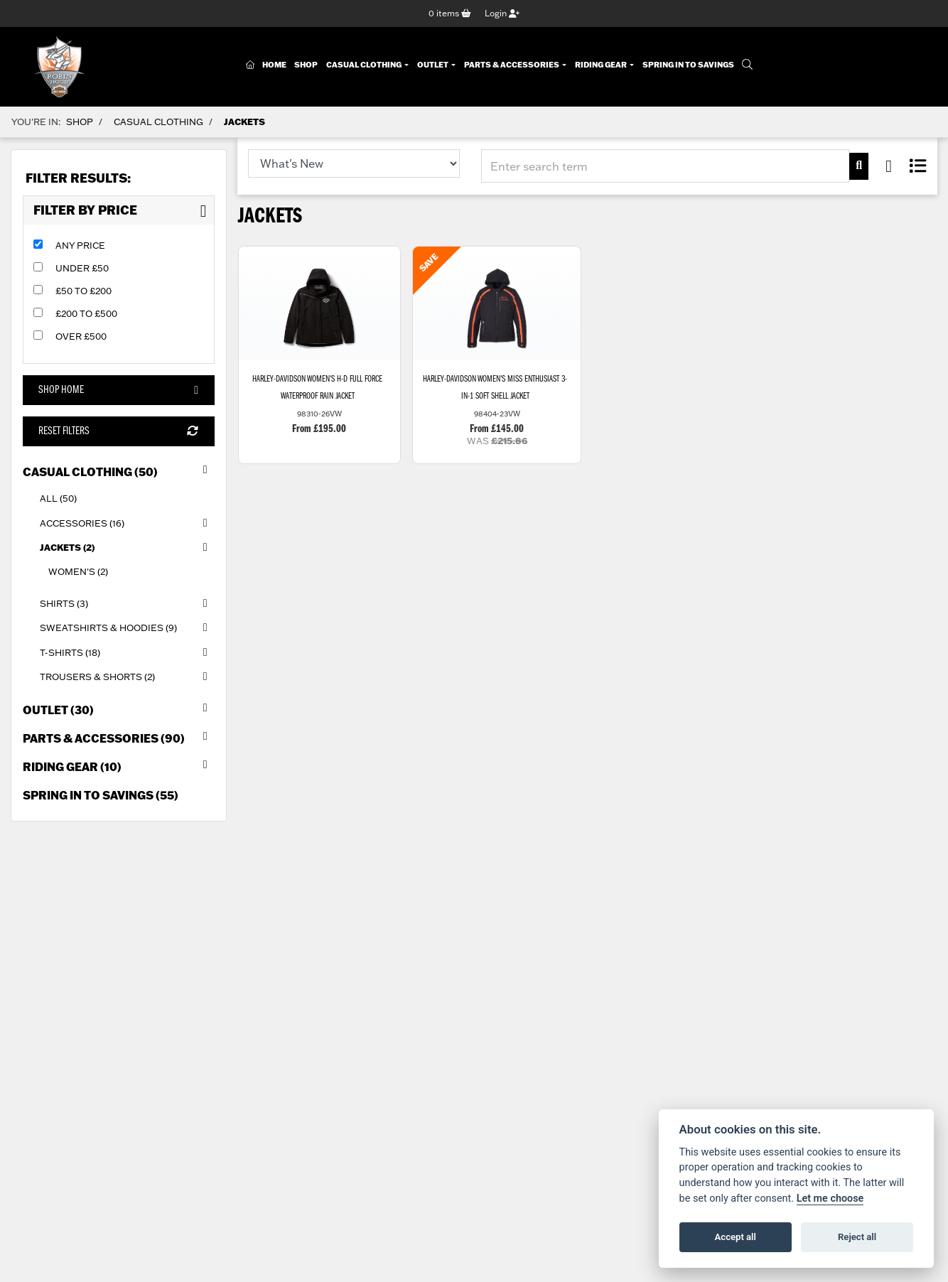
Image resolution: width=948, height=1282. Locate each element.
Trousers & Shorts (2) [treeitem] (127, 676)
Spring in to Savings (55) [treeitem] (100, 794)
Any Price (80, 245)
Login (502, 13)
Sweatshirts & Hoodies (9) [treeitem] (127, 628)
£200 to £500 (86, 313)
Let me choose (830, 1198)
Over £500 (81, 336)
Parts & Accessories (512, 65)
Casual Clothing (364, 65)
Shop (306, 65)
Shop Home (118, 390)
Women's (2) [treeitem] (78, 571)
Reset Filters (118, 432)
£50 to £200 (83, 290)
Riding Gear (601, 65)
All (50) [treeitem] (58, 499)
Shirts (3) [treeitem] (127, 603)
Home (274, 65)
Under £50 (82, 268)
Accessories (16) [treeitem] (127, 523)
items (450, 13)
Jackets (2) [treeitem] (127, 547)
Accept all (735, 1237)
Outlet (433, 65)
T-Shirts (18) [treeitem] (127, 652)
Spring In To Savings (688, 65)
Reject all (857, 1237)
